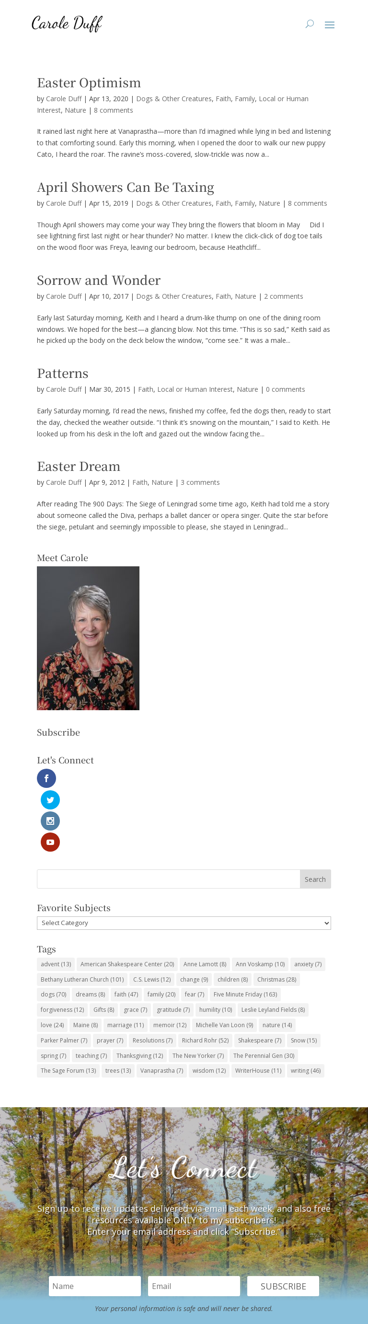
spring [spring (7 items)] (53, 992)
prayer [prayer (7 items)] (110, 976)
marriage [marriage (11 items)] (125, 961)
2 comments (283, 296)
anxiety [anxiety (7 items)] (308, 900)
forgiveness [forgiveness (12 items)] (62, 946)
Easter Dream (79, 465)
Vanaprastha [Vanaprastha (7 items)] (161, 1007)
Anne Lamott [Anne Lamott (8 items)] (205, 900)
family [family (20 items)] (161, 931)
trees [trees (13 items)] (118, 1007)
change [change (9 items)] (194, 916)
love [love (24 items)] (52, 961)
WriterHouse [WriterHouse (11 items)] (258, 1007)
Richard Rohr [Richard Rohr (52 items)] (205, 976)
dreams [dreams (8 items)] (90, 931)
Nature (75, 110)
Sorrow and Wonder (99, 279)
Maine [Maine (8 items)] (85, 961)
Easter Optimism (89, 82)
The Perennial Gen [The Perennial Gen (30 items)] (263, 992)
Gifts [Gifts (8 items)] (103, 946)
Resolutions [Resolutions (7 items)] (152, 976)
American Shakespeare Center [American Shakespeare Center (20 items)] (127, 900)
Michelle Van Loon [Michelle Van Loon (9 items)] (224, 961)
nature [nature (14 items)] (277, 961)
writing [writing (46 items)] (306, 1007)
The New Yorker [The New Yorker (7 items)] (198, 992)
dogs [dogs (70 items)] (53, 931)
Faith (223, 98)
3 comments (200, 482)
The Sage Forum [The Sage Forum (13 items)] (68, 1007)
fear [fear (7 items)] (194, 931)
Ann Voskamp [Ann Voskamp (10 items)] (260, 900)
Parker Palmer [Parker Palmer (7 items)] (64, 976)
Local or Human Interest (195, 389)
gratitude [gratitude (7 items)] (173, 946)
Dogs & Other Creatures (174, 98)
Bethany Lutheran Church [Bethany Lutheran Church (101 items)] (82, 916)
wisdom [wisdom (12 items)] (209, 1007)
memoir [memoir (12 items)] (169, 961)
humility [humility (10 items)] (215, 946)
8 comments (113, 110)
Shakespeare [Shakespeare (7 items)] (259, 976)
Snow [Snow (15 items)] (304, 976)
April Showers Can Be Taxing (125, 186)
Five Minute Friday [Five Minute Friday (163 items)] (245, 931)
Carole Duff (63, 98)
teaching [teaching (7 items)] (91, 992)
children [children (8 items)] (233, 916)
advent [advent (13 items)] (56, 900)
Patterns (63, 372)
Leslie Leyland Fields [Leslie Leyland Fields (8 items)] (273, 946)
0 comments (285, 389)
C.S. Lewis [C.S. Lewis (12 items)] (152, 916)
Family (245, 98)
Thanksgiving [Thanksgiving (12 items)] (139, 992)
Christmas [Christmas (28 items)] (276, 916)
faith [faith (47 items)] (126, 931)
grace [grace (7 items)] (135, 946)
